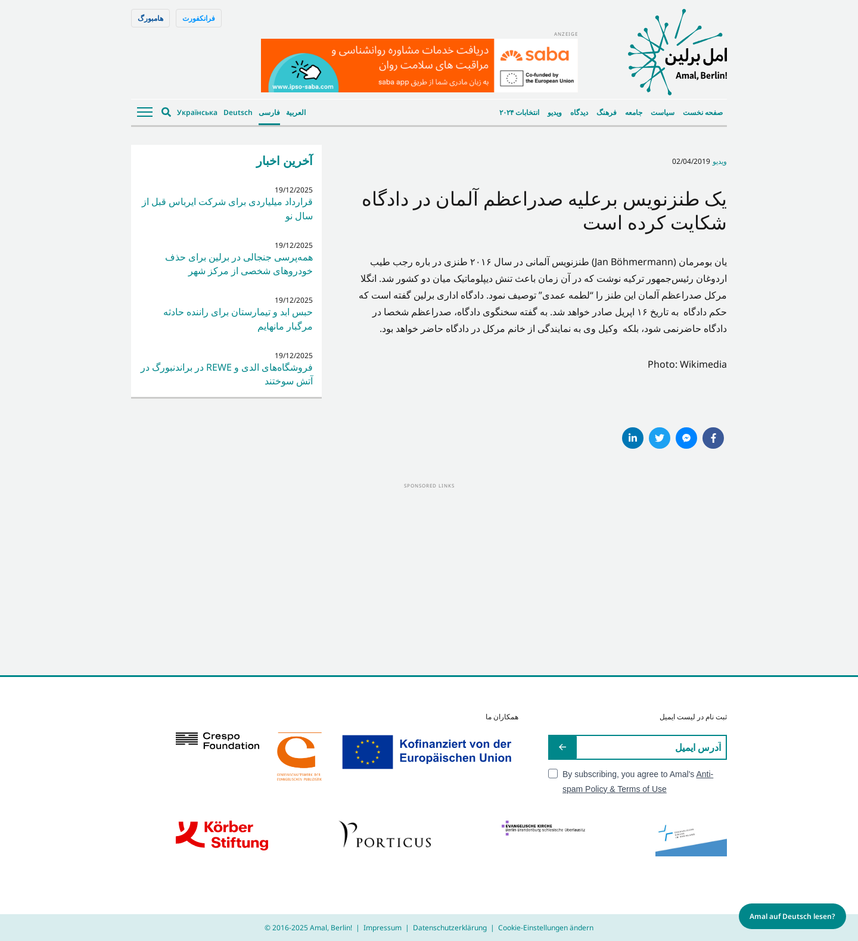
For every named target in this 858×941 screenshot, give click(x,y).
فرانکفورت (198, 18)
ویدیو (555, 112)
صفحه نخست (703, 112)
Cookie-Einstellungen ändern (545, 928)
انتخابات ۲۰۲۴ (519, 112)
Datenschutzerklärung (450, 928)
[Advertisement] (429, 573)
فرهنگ (606, 112)
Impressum (382, 928)
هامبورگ (150, 18)
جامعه (633, 112)
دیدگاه (579, 112)
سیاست (662, 112)
